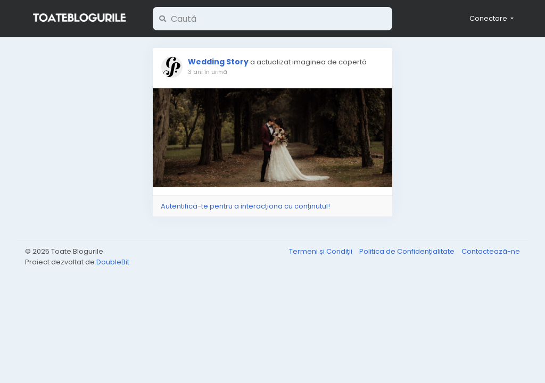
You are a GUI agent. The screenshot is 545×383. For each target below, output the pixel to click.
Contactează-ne (490, 251)
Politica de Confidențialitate (407, 251)
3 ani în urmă (207, 72)
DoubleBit (112, 262)
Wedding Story (218, 61)
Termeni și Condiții (321, 251)
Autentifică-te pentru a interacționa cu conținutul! (245, 206)
